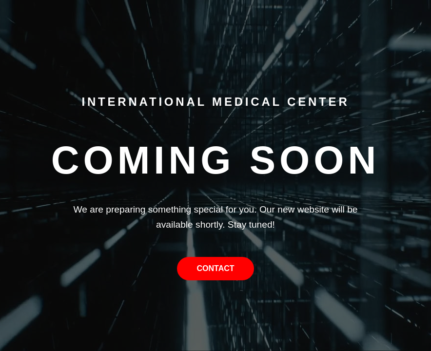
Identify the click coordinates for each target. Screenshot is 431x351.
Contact (215, 268)
